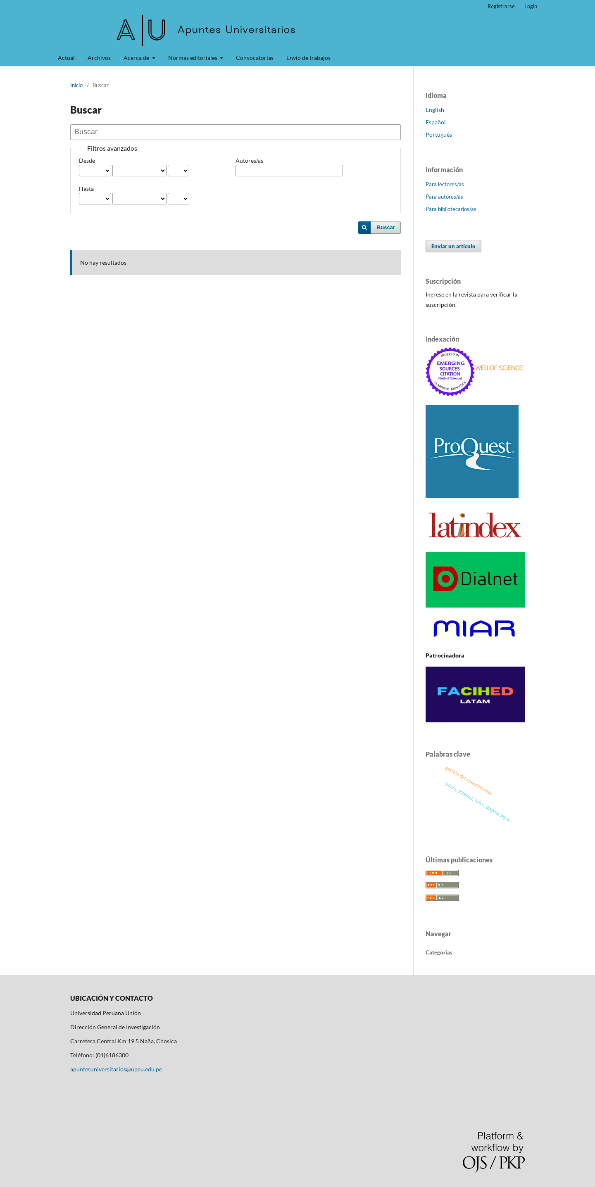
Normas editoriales (193, 57)
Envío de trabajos (308, 57)
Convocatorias (255, 57)
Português (439, 134)
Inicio (76, 85)
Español (436, 122)
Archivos (99, 57)
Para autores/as (444, 196)
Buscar (386, 227)
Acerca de (137, 57)
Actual (66, 57)
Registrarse (501, 6)
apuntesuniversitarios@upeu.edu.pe (116, 1069)
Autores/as (249, 160)
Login (530, 6)
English (435, 109)
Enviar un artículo (453, 246)
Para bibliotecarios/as (451, 209)
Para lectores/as (445, 184)
